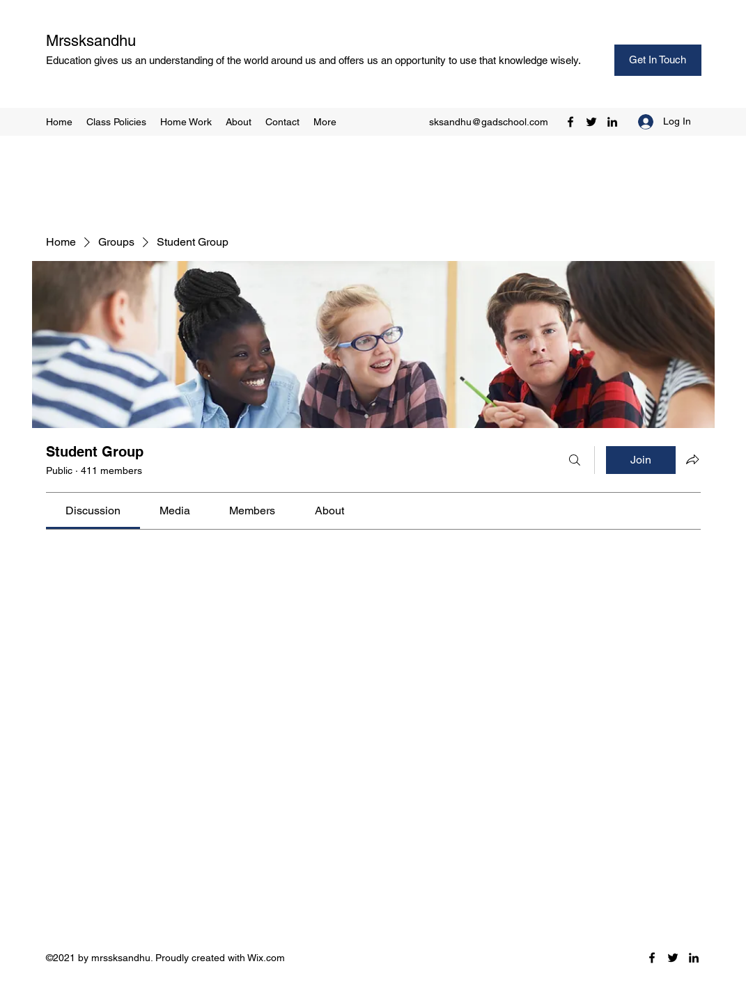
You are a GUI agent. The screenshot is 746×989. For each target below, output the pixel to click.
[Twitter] (591, 122)
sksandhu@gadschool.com (488, 121)
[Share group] (692, 459)
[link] (93, 510)
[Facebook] (570, 122)
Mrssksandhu (91, 40)
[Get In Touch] (657, 60)
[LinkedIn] (612, 122)
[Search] (574, 460)
